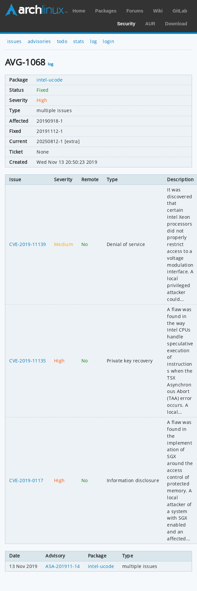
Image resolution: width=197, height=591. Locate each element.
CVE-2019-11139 (27, 244)
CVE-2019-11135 (27, 360)
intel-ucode (50, 80)
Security (126, 23)
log (93, 41)
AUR (150, 23)
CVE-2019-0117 (26, 480)
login (108, 41)
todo (62, 41)
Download (176, 23)
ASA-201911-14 (62, 566)
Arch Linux (36, 9)
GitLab (180, 10)
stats (78, 41)
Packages (106, 10)
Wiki (158, 10)
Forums (135, 10)
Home (78, 10)
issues (14, 41)
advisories (39, 41)
